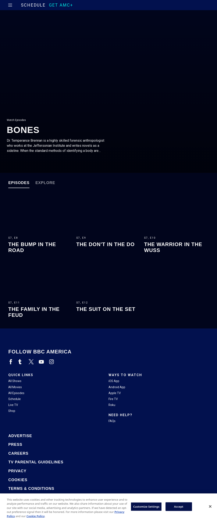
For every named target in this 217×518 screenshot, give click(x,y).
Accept (178, 510)
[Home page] (17, 5)
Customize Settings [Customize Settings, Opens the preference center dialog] (146, 510)
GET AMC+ (61, 5)
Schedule (33, 5)
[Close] (210, 510)
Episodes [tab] (18, 182)
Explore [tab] (45, 182)
